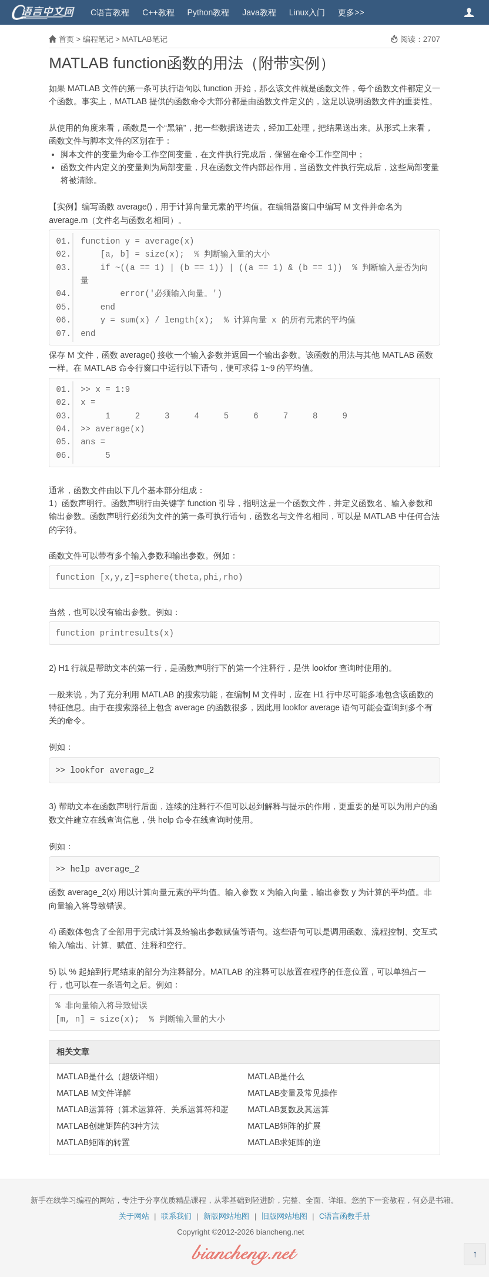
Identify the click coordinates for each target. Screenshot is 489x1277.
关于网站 (134, 1216)
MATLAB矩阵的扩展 (284, 1125)
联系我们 (176, 1216)
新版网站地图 (226, 1216)
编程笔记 (98, 39)
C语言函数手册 (344, 1216)
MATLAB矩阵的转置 (93, 1142)
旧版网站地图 (284, 1216)
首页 (66, 39)
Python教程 (208, 12)
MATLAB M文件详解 (93, 1093)
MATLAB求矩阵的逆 (284, 1142)
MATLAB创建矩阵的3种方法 (107, 1125)
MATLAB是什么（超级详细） (109, 1076)
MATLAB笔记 (144, 39)
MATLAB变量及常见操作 (292, 1093)
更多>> (351, 12)
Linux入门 (307, 12)
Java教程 (259, 12)
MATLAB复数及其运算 (288, 1109)
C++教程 (158, 12)
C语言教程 (110, 12)
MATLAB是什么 (275, 1076)
